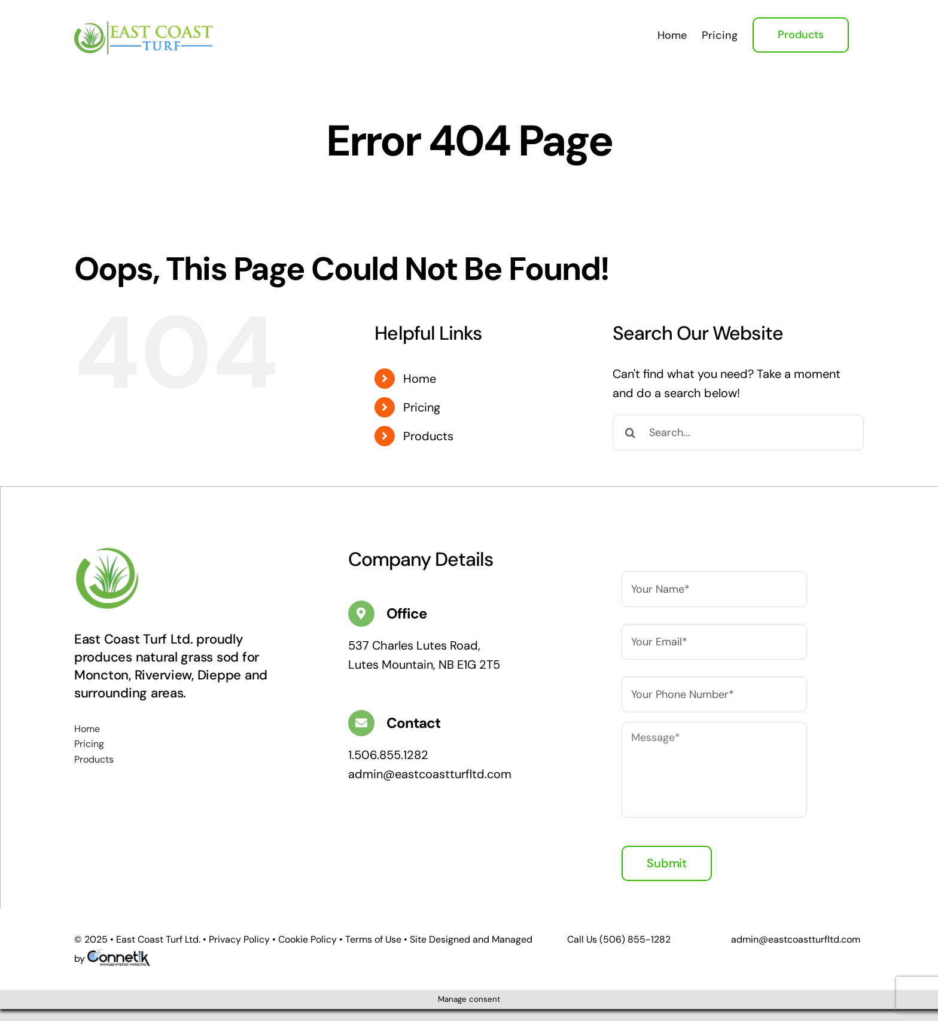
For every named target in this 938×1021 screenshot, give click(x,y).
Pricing (421, 407)
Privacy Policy (239, 939)
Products (428, 436)
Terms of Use (373, 939)
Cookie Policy (307, 939)
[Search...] (738, 432)
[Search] (630, 432)
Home (419, 378)
